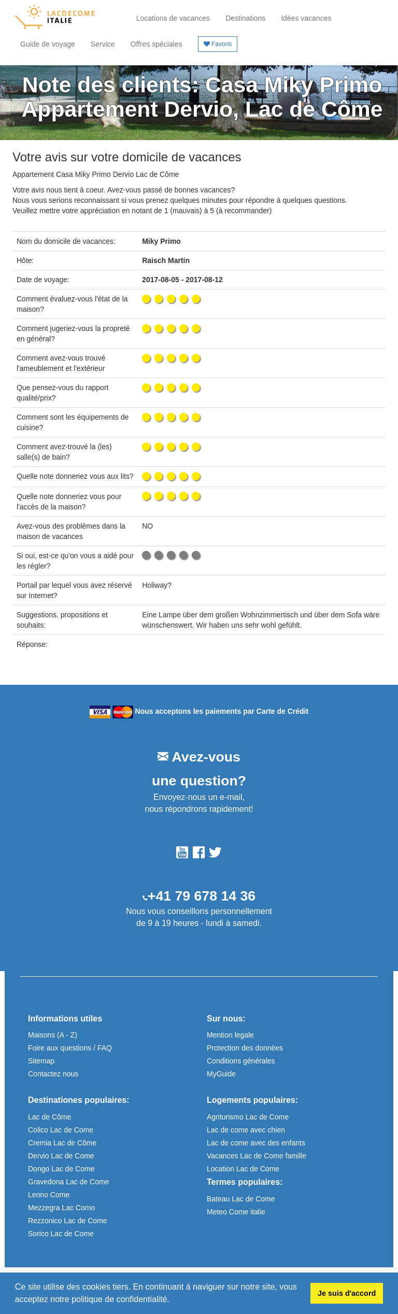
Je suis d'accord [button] (347, 1293)
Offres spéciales (156, 44)
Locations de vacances (173, 18)
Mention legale (230, 1035)
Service (103, 44)
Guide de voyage (47, 44)
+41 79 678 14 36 (201, 896)
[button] (173, 1300)
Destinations (245, 18)
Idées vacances (306, 18)
